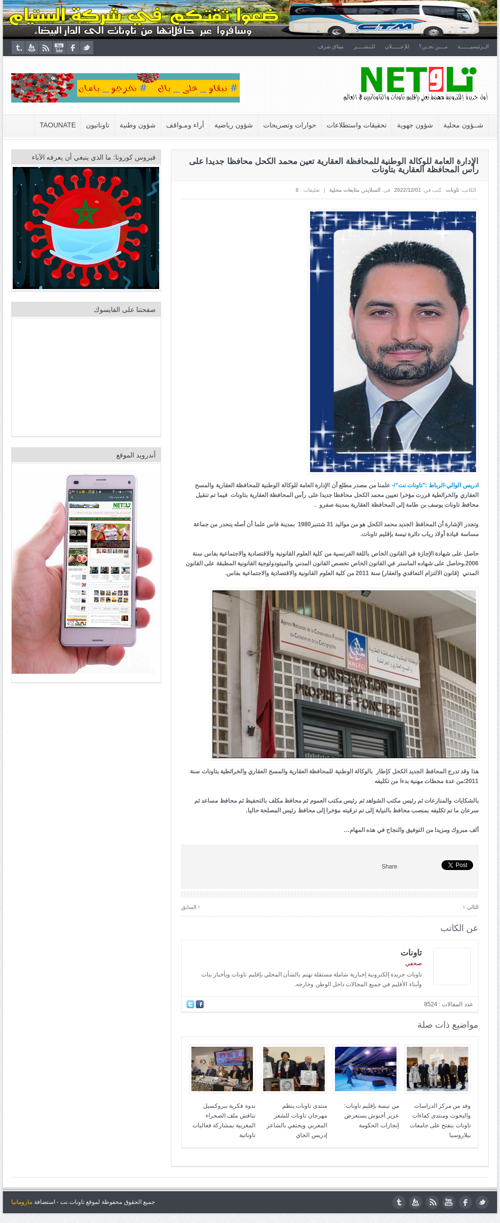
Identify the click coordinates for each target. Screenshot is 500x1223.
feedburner (32, 47)
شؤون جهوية (415, 125)
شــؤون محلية (463, 125)
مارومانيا (21, 1202)
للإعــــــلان (397, 46)
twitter (86, 47)
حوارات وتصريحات (289, 125)
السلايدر (371, 190)
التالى (471, 906)
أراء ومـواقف (186, 125)
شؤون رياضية (234, 125)
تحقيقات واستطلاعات (357, 125)
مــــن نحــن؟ (433, 46)
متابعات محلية (344, 190)
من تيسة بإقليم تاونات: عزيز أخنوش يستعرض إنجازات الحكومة (371, 1115)
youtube (59, 47)
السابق (190, 906)
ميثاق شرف (331, 46)
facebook (73, 47)
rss (45, 47)
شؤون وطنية (138, 125)
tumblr (18, 47)
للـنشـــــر (364, 46)
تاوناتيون (98, 125)
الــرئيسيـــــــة (473, 46)
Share (389, 866)
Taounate (58, 125)
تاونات (452, 190)
